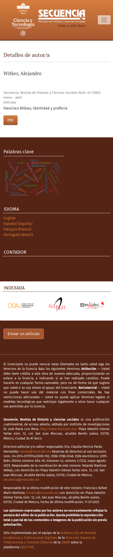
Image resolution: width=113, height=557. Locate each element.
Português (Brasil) (18, 235)
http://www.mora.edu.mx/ (58, 429)
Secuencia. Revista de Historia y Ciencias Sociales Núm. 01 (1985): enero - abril (52, 95)
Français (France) (17, 229)
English (9, 218)
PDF (10, 120)
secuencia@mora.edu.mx (21, 480)
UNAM (65, 542)
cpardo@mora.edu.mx (35, 452)
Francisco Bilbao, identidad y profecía (35, 108)
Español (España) (17, 223)
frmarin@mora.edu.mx (42, 493)
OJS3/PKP (26, 547)
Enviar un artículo (24, 333)
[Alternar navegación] (104, 19)
